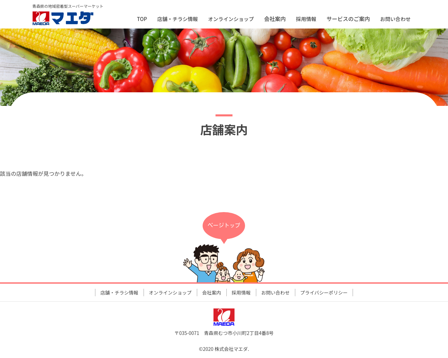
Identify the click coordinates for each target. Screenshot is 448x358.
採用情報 (306, 18)
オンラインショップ (231, 18)
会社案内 (211, 292)
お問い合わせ (395, 18)
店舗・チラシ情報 (177, 18)
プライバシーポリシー (324, 292)
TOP (142, 18)
